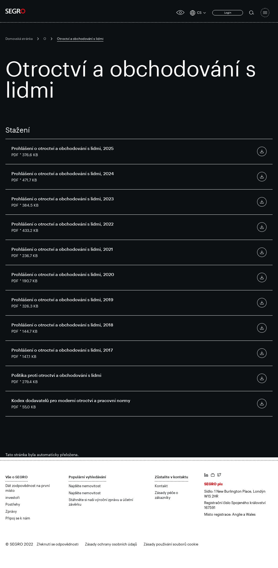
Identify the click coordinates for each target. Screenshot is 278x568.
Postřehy (12, 504)
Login (227, 12)
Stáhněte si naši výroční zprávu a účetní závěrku (101, 502)
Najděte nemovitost (85, 486)
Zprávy (11, 511)
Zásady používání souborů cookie (171, 544)
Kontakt (161, 486)
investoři (12, 497)
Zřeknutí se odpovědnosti (57, 544)
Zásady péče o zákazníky (166, 495)
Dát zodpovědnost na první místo (27, 488)
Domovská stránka (19, 38)
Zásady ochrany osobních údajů (111, 544)
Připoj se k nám (17, 518)
